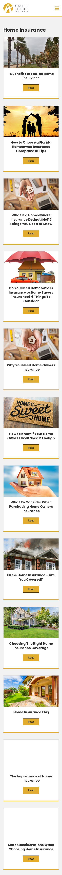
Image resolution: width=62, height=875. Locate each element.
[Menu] (57, 8)
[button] (28, 845)
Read (31, 87)
